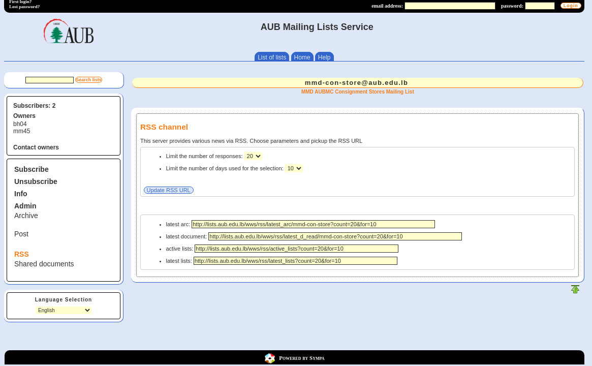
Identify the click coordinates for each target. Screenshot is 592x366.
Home (302, 57)
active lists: (282, 249)
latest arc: (300, 224)
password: (512, 6)
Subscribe (31, 169)
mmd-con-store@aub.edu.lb (357, 82)
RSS (21, 254)
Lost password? (24, 6)
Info (20, 194)
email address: (387, 6)
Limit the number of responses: (205, 156)
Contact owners (36, 147)
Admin (25, 206)
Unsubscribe (35, 181)
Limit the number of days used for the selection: (225, 168)
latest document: (314, 236)
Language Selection (63, 299)
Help (324, 57)
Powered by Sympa (301, 357)
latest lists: (281, 261)
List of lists (272, 57)
